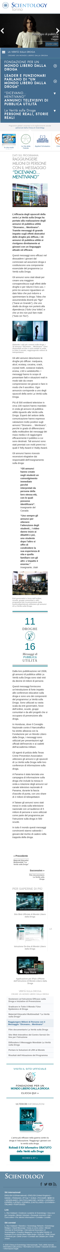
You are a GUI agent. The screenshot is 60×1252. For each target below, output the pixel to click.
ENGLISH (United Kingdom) (39, 1195)
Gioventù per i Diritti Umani (16, 1236)
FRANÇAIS (16, 1198)
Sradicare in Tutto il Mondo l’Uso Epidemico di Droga (24, 1007)
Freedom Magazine (24, 1232)
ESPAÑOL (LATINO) (13, 1202)
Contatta (39, 1217)
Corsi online (9, 1217)
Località (47, 1217)
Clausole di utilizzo (49, 1247)
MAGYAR (32, 1200)
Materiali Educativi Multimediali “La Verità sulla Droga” (28, 1015)
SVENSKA (49, 1200)
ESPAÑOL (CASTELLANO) (33, 1202)
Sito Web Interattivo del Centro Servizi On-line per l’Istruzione (29, 1036)
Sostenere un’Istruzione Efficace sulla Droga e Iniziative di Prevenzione (27, 1000)
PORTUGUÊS (19, 1204)
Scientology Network (36, 1226)
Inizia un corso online (35, 1228)
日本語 (33, 1198)
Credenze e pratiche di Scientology (32, 1213)
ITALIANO (8, 1204)
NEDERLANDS (12, 1200)
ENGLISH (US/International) (16, 1195)
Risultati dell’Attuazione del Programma (28, 1055)
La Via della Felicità (26, 141)
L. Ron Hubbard (11, 1213)
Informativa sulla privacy (12, 1247)
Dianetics (22, 1226)
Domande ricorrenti (38, 1215)
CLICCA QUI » (30, 1093)
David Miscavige (18, 1228)
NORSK (40, 1200)
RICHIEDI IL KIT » (30, 1157)
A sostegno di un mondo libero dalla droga (28, 1233)
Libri (49, 1215)
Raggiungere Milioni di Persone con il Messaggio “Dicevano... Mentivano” (26, 1023)
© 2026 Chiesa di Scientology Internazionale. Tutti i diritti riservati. (28, 1245)
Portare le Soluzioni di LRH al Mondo (26, 1050)
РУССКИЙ (42, 1198)
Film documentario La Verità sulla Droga (28, 1029)
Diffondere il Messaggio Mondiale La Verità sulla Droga (29, 1043)
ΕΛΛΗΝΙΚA (49, 1202)
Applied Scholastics (42, 140)
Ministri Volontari (22, 1215)
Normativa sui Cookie (32, 1247)
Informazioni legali (11, 1249)
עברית (26, 1198)
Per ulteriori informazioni (25, 1217)
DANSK (8, 1198)
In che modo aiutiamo (9, 148)
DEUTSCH (23, 1200)
